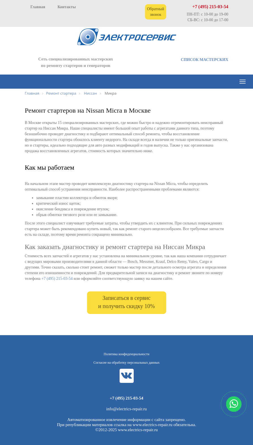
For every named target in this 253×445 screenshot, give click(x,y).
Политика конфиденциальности (127, 354)
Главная (38, 7)
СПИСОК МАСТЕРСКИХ (204, 60)
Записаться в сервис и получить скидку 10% (126, 302)
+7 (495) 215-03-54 (210, 6)
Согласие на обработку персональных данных (127, 363)
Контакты (66, 7)
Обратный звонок (155, 12)
